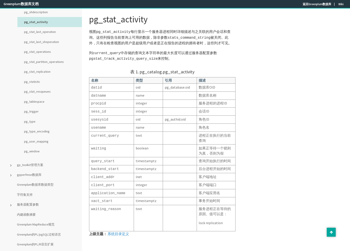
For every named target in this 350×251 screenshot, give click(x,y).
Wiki (341, 4)
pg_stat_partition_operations (44, 62)
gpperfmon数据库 (29, 175)
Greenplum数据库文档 (21, 4)
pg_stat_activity (36, 22)
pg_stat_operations (37, 52)
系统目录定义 (118, 226)
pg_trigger (31, 111)
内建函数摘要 (26, 215)
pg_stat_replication (37, 72)
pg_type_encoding (37, 131)
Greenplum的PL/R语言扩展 (35, 244)
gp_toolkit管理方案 (30, 165)
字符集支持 (25, 195)
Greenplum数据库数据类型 (35, 185)
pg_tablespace (34, 102)
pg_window (32, 151)
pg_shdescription (36, 12)
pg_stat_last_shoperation (41, 42)
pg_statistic (32, 82)
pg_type (29, 121)
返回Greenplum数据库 (317, 4)
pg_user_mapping (36, 141)
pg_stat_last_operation (40, 32)
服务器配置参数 (28, 204)
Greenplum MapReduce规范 (35, 224)
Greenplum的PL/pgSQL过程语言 (39, 234)
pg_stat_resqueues (37, 91)
